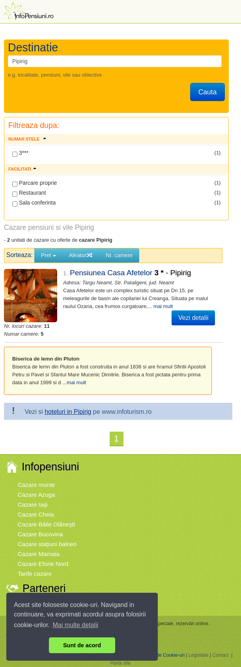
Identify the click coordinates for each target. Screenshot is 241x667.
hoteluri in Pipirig (68, 411)
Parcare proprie (34, 183)
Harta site (120, 663)
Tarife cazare (35, 573)
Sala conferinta (34, 203)
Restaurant (29, 193)
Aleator (81, 255)
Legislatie (199, 655)
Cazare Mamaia (39, 554)
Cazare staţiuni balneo (47, 544)
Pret (48, 255)
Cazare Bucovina (40, 534)
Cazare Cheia (36, 514)
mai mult (163, 306)
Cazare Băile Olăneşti (46, 524)
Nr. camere (119, 255)
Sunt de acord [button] (82, 645)
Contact (220, 655)
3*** (20, 153)
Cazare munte (36, 484)
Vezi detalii (193, 317)
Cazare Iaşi (33, 504)
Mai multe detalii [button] (76, 625)
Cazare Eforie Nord (43, 563)
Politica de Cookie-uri (162, 655)
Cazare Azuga (36, 494)
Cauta (207, 92)
